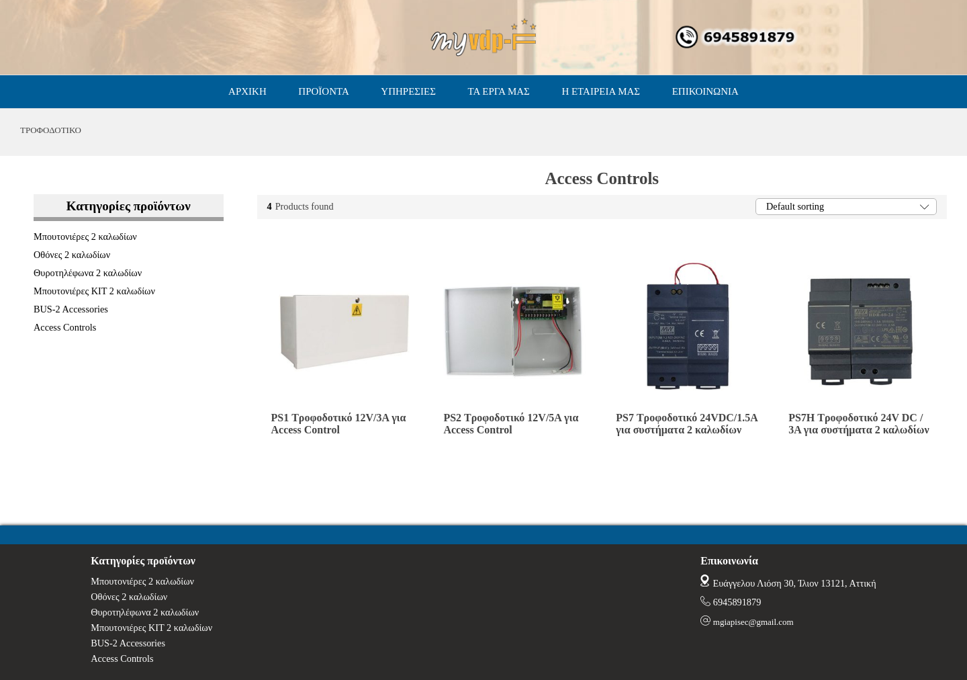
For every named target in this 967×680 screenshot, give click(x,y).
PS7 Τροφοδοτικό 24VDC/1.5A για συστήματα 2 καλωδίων (686, 423)
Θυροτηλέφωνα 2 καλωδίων (88, 272)
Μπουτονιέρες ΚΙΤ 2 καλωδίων (94, 291)
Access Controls (65, 327)
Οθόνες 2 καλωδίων (72, 254)
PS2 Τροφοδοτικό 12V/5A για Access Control (510, 423)
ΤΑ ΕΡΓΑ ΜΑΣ (499, 91)
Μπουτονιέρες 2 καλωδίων (85, 236)
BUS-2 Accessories (71, 309)
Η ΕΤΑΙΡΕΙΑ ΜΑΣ (600, 91)
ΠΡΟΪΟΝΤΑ (323, 91)
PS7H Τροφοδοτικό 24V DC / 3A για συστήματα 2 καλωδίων (858, 423)
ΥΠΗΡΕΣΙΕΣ (408, 91)
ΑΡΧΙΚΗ (247, 91)
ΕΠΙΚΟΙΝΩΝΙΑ (705, 91)
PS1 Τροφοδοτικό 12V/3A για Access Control (338, 423)
